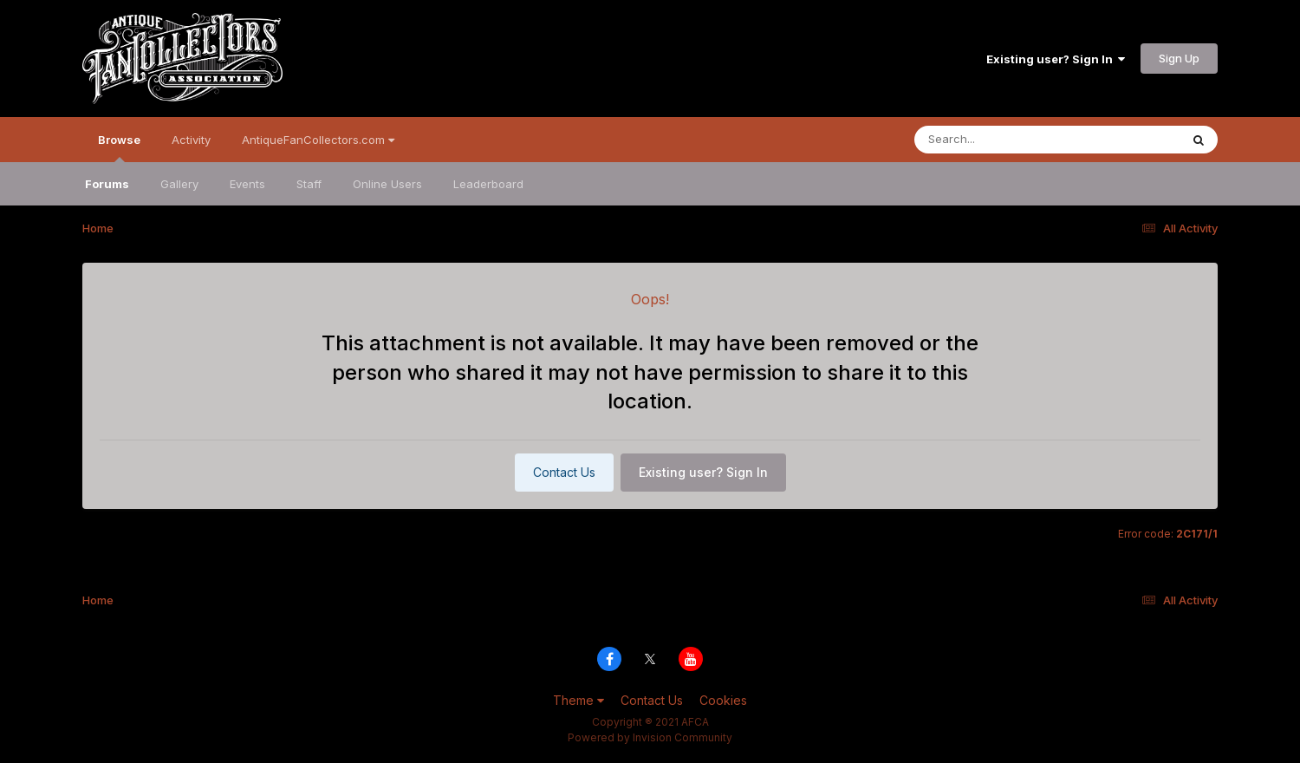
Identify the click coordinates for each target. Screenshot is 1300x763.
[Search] (999, 139)
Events (247, 184)
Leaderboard (488, 184)
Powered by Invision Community (650, 737)
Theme (578, 700)
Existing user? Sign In (1055, 59)
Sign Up (1179, 58)
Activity (191, 140)
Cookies (723, 700)
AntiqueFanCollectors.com (318, 140)
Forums (107, 184)
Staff (309, 184)
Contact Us (564, 472)
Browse (119, 147)
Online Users (387, 184)
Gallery (179, 184)
